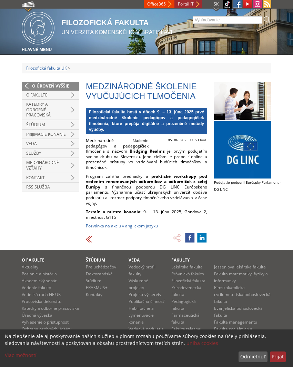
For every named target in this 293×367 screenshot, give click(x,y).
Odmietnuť (252, 356)
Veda (31, 143)
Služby (33, 153)
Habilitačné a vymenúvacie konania (141, 315)
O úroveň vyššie (50, 86)
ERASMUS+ (97, 287)
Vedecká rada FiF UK (41, 294)
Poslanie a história (39, 274)
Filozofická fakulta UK (46, 68)
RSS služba (38, 187)
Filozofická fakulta (188, 281)
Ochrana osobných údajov (46, 329)
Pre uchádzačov (101, 267)
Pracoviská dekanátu (41, 301)
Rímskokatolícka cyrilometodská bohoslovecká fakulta (242, 294)
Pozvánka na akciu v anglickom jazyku (122, 226)
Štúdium (35, 125)
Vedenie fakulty (36, 287)
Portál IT (186, 4)
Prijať (278, 356)
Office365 (156, 4)
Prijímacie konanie (46, 134)
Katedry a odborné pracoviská (38, 109)
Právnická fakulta (187, 274)
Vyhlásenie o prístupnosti (46, 322)
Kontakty (94, 294)
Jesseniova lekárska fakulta (240, 267)
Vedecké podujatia (146, 329)
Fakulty (180, 260)
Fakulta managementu (235, 322)
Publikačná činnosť (146, 301)
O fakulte (37, 95)
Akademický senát (39, 281)
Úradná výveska (37, 315)
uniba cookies (202, 343)
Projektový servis (145, 294)
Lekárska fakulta (187, 267)
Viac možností (21, 355)
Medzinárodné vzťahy (42, 165)
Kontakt (35, 178)
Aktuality (30, 267)
